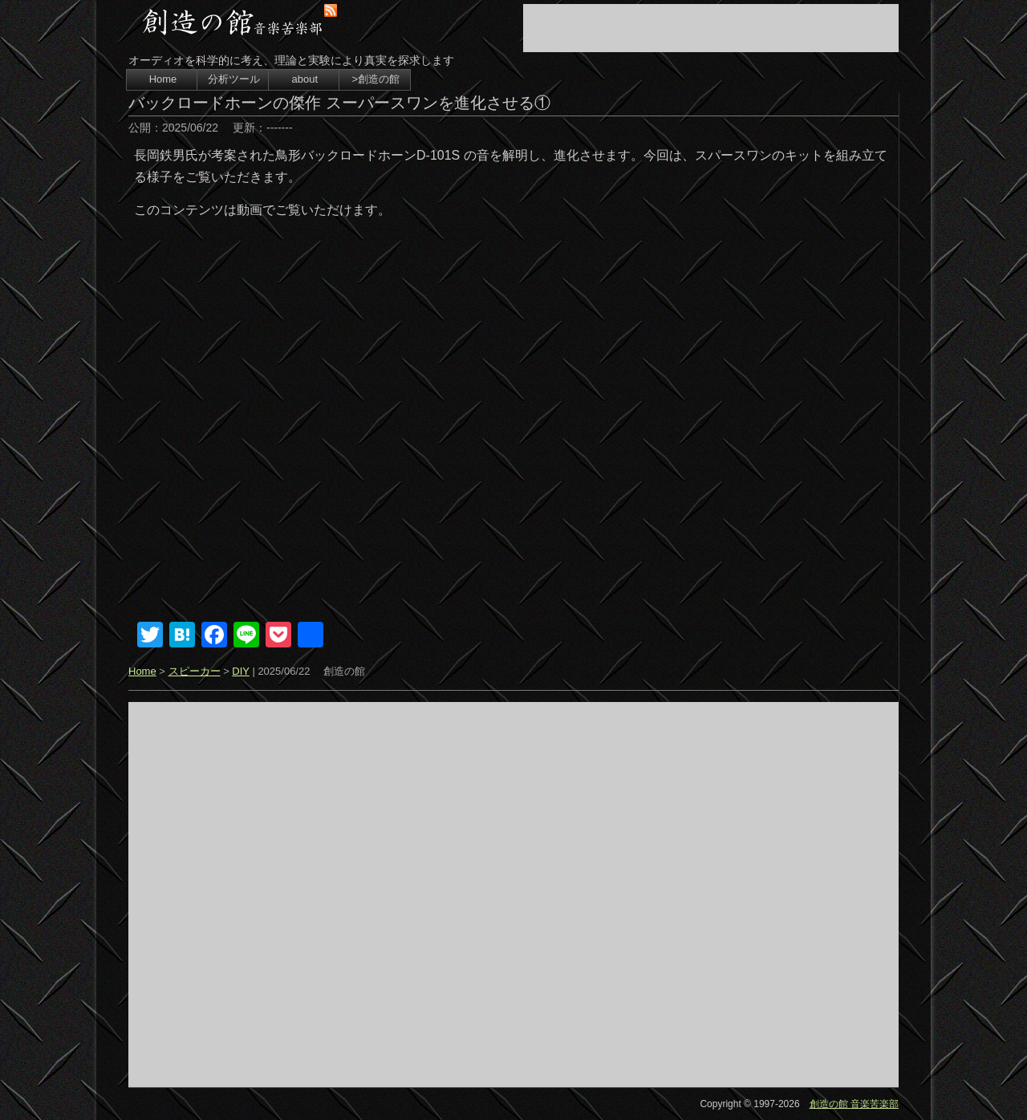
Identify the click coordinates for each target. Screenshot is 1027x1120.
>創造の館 (375, 79)
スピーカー (194, 671)
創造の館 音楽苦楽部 (854, 1104)
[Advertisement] (711, 28)
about (305, 79)
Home (163, 79)
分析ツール (234, 79)
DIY (240, 671)
